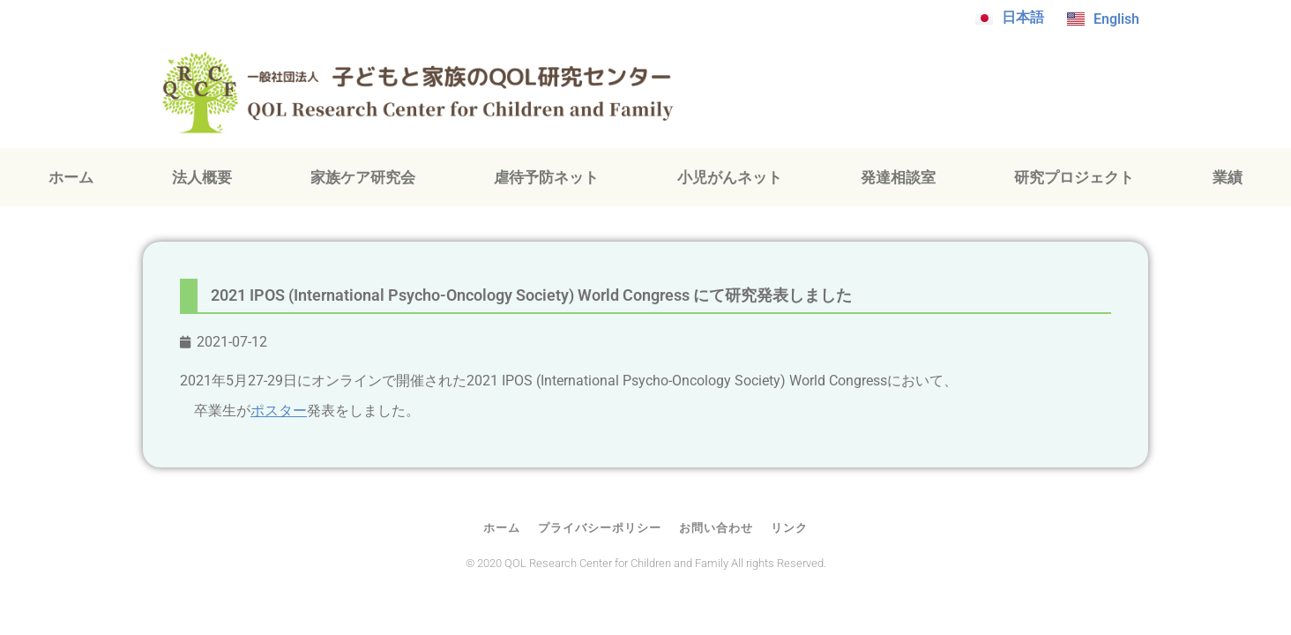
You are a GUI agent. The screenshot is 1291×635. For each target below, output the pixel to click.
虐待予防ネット (546, 177)
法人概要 (202, 177)
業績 (1227, 177)
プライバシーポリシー (599, 527)
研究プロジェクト (1074, 177)
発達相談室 (898, 177)
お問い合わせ (716, 527)
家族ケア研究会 (362, 177)
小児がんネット (729, 177)
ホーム (71, 177)
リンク (789, 527)
